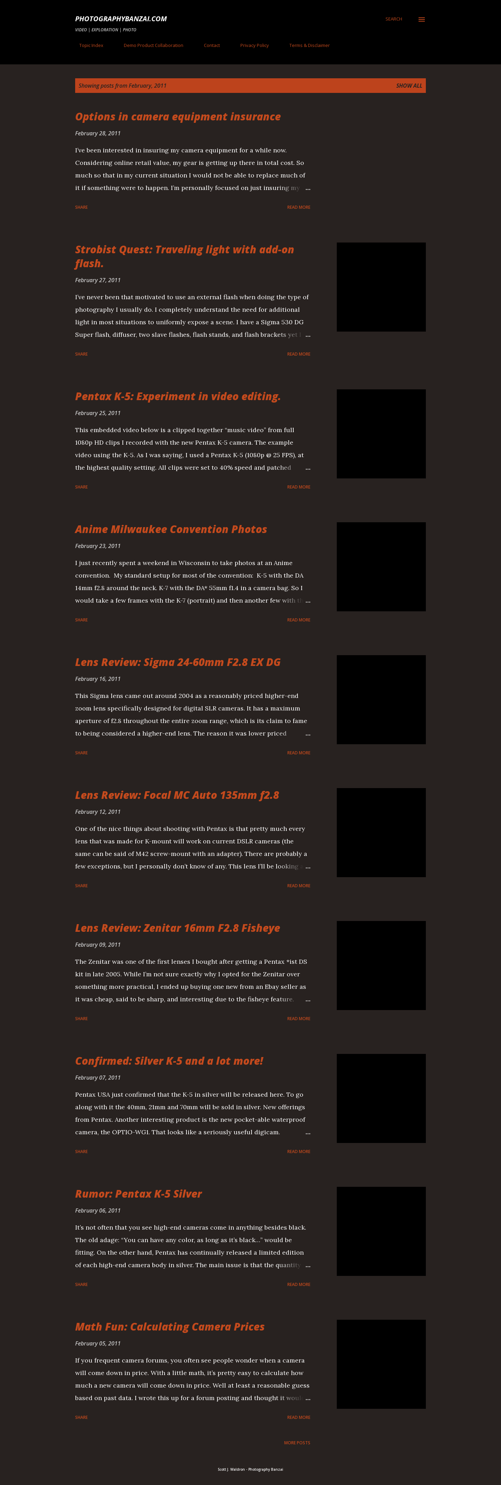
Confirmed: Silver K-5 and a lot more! (169, 1061)
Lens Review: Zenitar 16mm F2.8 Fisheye (177, 928)
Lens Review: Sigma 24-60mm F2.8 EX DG (178, 662)
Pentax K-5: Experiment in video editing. (178, 396)
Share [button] (81, 207)
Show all (409, 85)
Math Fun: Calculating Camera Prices (170, 1326)
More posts (297, 1443)
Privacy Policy (250, 45)
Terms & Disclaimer (305, 45)
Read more (298, 207)
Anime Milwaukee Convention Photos (171, 529)
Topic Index (87, 45)
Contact (208, 45)
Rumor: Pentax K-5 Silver (138, 1193)
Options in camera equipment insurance (178, 116)
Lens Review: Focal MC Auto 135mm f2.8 (177, 795)
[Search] (393, 18)
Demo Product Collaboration (149, 45)
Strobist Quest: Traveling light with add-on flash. (184, 256)
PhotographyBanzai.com (121, 18)
